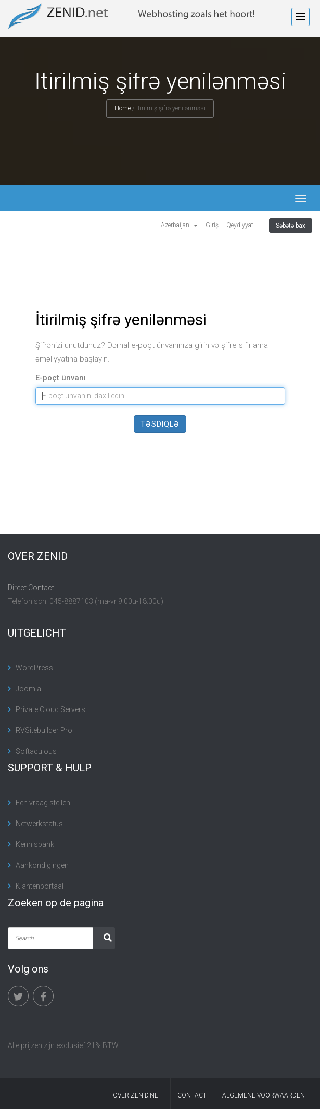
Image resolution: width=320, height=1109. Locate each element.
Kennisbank (35, 844)
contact (192, 1095)
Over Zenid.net (137, 1095)
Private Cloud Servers (50, 709)
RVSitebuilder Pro (44, 730)
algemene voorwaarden (263, 1095)
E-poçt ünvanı (60, 377)
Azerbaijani (179, 225)
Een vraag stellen (43, 803)
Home (122, 108)
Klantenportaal (39, 886)
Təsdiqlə (160, 424)
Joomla (28, 688)
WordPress (34, 668)
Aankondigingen (42, 865)
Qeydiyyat (239, 225)
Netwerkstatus (39, 823)
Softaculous (36, 751)
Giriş (212, 225)
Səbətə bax (290, 225)
